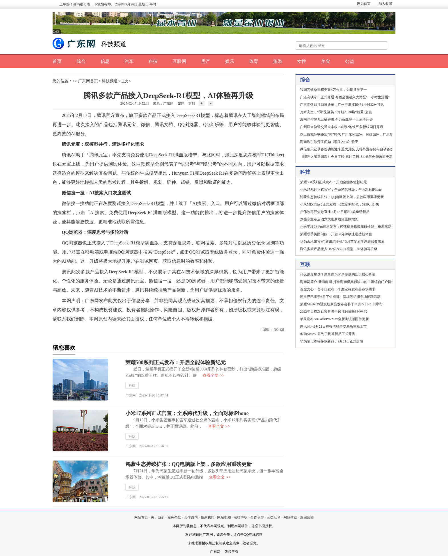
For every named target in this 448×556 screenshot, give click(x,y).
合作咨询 (191, 517)
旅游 (277, 61)
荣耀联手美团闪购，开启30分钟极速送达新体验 (336, 234)
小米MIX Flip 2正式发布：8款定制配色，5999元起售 (339, 204)
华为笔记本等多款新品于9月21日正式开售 (331, 341)
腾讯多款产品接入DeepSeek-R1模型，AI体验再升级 (338, 249)
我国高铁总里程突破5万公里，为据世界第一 (333, 90)
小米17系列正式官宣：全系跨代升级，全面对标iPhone (187, 413)
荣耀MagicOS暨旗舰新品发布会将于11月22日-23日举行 (341, 304)
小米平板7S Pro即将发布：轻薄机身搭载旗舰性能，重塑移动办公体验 (352, 227)
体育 (253, 61)
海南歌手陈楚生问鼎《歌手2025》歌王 (329, 142)
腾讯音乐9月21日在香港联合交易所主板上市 (333, 326)
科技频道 (113, 43)
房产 (205, 61)
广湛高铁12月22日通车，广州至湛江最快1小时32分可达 (342, 105)
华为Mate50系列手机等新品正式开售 (327, 334)
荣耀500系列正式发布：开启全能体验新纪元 (175, 362)
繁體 (181, 103)
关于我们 (158, 517)
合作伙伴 (257, 517)
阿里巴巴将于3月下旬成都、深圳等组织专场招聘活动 (340, 297)
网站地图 (224, 517)
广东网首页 (88, 81)
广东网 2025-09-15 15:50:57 (146, 446)
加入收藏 (385, 4)
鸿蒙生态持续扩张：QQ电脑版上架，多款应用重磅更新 (188, 464)
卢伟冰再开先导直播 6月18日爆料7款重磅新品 (334, 212)
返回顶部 (307, 517)
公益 (349, 61)
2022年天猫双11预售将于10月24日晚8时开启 (333, 312)
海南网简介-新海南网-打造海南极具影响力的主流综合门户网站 (347, 282)
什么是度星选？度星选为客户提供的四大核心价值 (337, 274)
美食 (325, 61)
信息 (105, 61)
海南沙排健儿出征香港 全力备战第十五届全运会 (336, 119)
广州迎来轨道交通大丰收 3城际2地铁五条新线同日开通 (341, 127)
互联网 (179, 61)
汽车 (129, 61)
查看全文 (214, 375)
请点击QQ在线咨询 (247, 535)
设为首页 (364, 4)
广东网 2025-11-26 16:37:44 (146, 395)
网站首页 (141, 517)
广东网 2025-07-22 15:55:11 (146, 497)
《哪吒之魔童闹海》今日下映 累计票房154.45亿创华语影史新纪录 (349, 157)
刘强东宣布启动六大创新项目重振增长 (329, 219)
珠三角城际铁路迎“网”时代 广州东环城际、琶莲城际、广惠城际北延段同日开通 (360, 134)
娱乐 (229, 61)
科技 (153, 61)
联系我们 (207, 517)
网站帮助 (290, 517)
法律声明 (240, 517)
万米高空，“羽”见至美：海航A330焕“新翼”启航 (336, 112)
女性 (301, 61)
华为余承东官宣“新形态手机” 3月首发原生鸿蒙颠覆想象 (342, 242)
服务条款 (174, 517)
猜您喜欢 (64, 347)
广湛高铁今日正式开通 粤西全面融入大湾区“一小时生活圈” (345, 97)
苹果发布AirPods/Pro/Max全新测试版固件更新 (334, 319)
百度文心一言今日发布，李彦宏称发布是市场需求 (337, 289)
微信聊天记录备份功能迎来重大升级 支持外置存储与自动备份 (346, 149)
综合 (81, 61)
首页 (57, 61)
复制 (191, 103)
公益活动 (274, 517)
